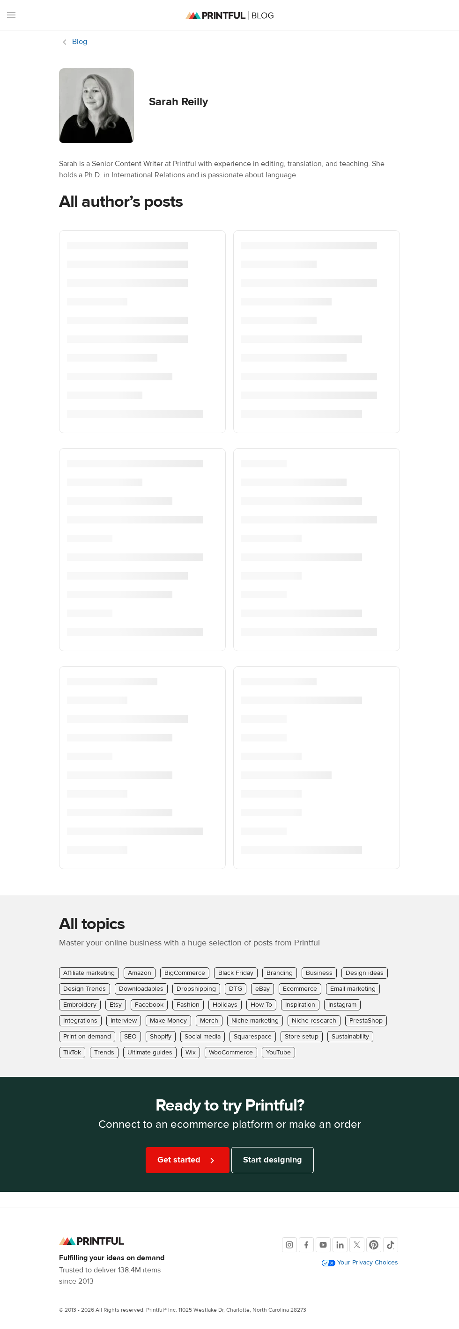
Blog (79, 41)
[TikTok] (390, 1244)
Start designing (272, 1160)
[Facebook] (306, 1244)
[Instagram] (289, 1244)
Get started (187, 1160)
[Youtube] (323, 1244)
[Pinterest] (373, 1244)
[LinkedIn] (340, 1244)
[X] (356, 1244)
